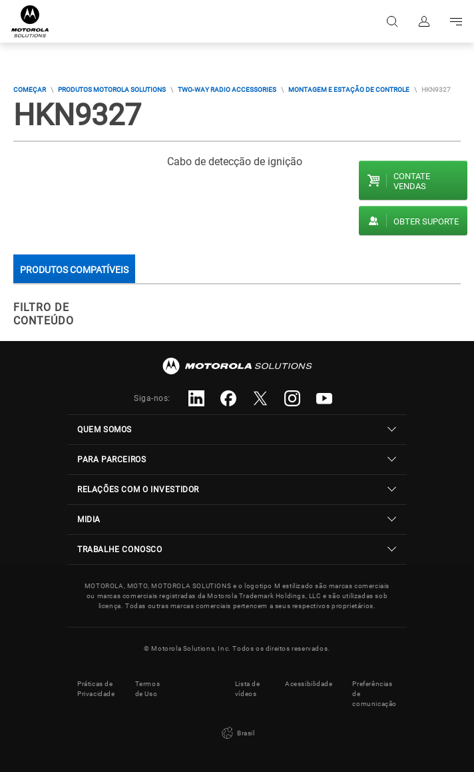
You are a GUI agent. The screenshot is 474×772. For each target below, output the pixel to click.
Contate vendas (411, 181)
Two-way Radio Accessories (227, 89)
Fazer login (424, 21)
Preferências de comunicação (374, 693)
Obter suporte (426, 221)
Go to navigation (456, 21)
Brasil (236, 733)
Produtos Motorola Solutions (112, 89)
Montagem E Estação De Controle (348, 89)
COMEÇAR (29, 89)
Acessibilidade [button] (308, 683)
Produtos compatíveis (74, 269)
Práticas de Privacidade (96, 688)
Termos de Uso (147, 688)
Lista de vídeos (247, 688)
